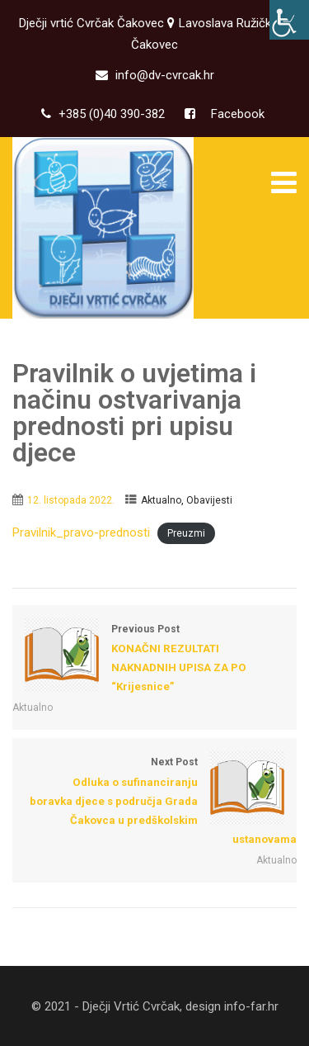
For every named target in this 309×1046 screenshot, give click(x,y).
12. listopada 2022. (71, 500)
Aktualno (161, 500)
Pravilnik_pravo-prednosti (81, 532)
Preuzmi (186, 533)
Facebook (236, 113)
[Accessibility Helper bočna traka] (289, 20)
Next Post (154, 802)
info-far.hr (251, 1006)
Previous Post (154, 660)
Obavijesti (209, 500)
